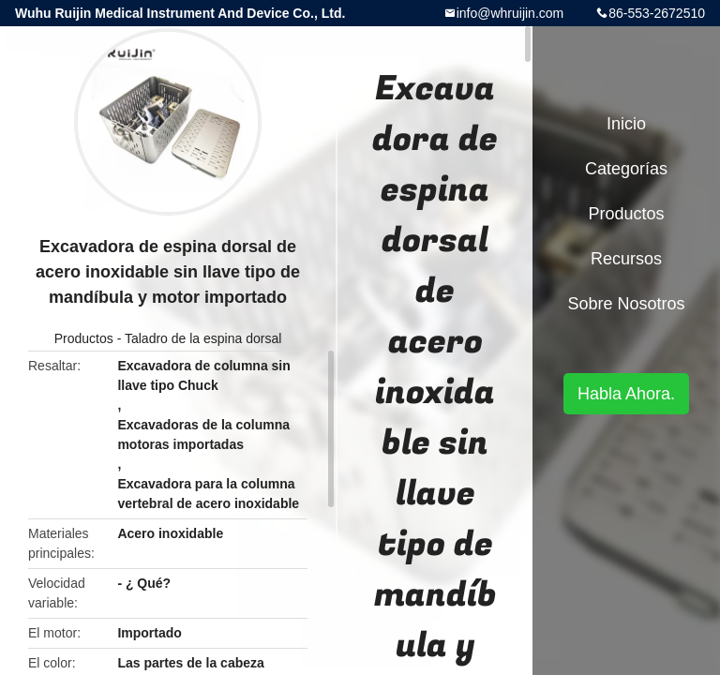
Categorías (626, 168)
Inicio (626, 123)
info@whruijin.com (510, 13)
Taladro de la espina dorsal (203, 338)
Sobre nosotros (625, 303)
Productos (83, 338)
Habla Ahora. (626, 393)
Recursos (626, 258)
